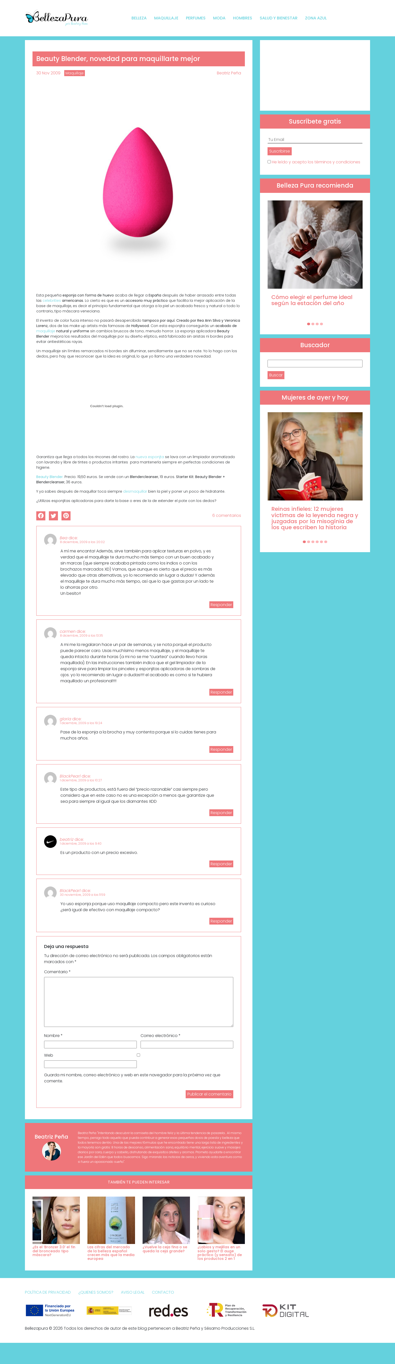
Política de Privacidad (48, 1292)
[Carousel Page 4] (321, 324)
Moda (219, 18)
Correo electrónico (161, 1036)
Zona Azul (316, 18)
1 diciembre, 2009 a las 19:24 (81, 723)
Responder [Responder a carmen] (221, 692)
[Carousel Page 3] (317, 324)
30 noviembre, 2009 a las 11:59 (82, 895)
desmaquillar (135, 491)
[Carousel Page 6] (325, 542)
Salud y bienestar (279, 18)
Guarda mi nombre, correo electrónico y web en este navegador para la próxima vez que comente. (132, 1078)
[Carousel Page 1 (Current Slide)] (308, 324)
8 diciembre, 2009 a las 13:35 (81, 635)
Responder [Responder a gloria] (221, 749)
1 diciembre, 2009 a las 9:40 (81, 843)
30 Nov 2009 (48, 73)
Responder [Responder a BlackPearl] (221, 813)
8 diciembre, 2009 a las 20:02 (82, 542)
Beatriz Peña (229, 73)
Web (48, 1055)
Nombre (53, 1036)
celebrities (52, 300)
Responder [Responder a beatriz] (221, 864)
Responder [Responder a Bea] (221, 605)
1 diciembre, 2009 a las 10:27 (81, 780)
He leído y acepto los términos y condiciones (316, 162)
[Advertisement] (315, 75)
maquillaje (46, 331)
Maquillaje (166, 18)
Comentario (57, 972)
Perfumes (196, 18)
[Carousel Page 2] (312, 324)
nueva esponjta (150, 456)
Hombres (242, 18)
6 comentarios (226, 515)
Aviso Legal (132, 1292)
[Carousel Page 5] (321, 542)
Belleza (139, 18)
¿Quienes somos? (95, 1292)
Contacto (163, 1292)
